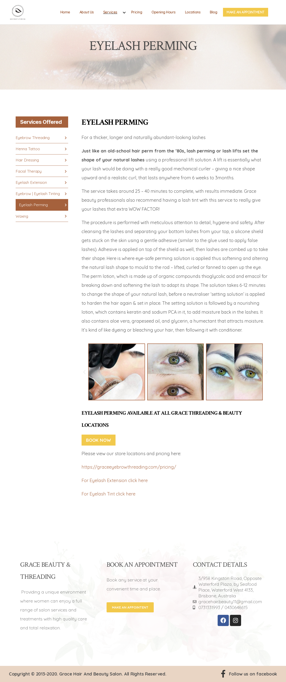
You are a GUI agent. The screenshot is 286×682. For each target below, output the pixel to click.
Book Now (98, 440)
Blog (213, 14)
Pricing (136, 14)
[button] (84, 372)
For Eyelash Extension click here (115, 480)
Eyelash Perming (33, 204)
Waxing (22, 216)
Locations (193, 14)
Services (110, 14)
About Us (87, 14)
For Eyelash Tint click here (108, 494)
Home (65, 14)
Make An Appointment (246, 14)
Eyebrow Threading (33, 137)
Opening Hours (163, 14)
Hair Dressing (27, 160)
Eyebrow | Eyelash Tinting (38, 193)
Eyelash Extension (31, 182)
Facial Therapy (29, 171)
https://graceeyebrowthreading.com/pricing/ (129, 467)
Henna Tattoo (28, 148)
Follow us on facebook (253, 674)
